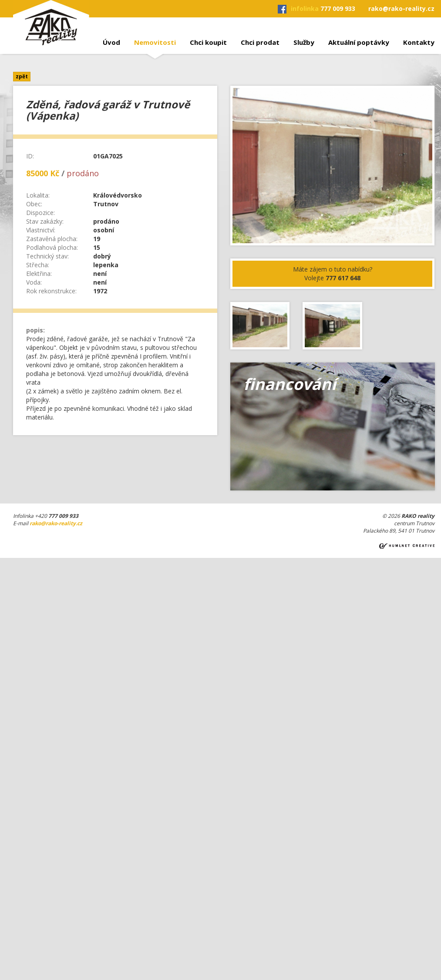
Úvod (111, 42)
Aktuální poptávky (358, 42)
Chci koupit (208, 42)
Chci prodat (260, 42)
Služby (303, 42)
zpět (22, 76)
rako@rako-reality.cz (401, 8)
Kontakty (418, 42)
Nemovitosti (155, 42)
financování (289, 384)
